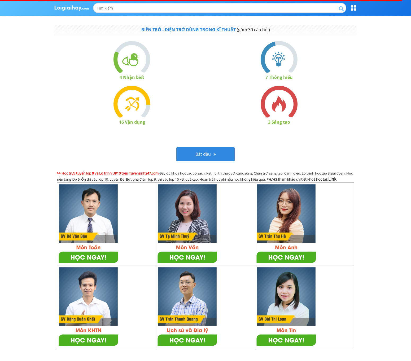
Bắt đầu (205, 154)
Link (332, 179)
